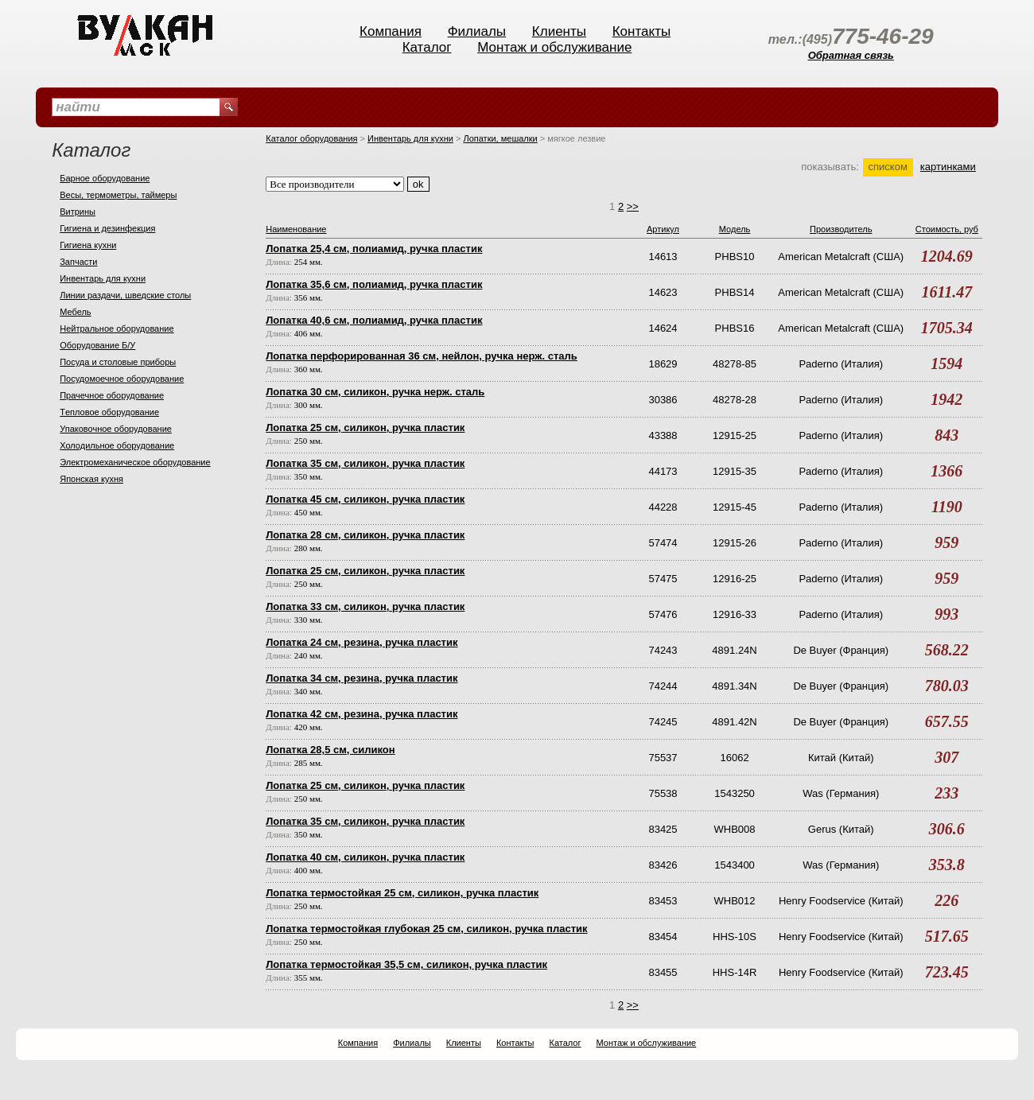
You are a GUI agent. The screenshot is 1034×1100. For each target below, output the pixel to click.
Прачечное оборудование (112, 395)
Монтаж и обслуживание (554, 47)
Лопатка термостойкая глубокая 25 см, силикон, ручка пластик (426, 929)
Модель (734, 229)
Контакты (641, 31)
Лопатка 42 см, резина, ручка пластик (361, 714)
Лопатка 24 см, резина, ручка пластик (361, 642)
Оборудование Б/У (97, 345)
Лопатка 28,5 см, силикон (330, 750)
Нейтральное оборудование (116, 328)
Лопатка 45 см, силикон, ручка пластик (365, 499)
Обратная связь (851, 55)
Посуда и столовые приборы (118, 362)
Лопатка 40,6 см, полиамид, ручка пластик (374, 320)
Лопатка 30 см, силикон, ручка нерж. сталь (375, 392)
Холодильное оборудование (117, 445)
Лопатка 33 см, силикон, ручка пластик (365, 606)
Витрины (77, 211)
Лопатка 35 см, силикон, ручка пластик (365, 463)
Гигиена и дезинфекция (107, 228)
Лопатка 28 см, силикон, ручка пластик (365, 535)
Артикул (663, 229)
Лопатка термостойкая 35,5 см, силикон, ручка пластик (406, 964)
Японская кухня (91, 479)
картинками (948, 167)
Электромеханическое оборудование (135, 462)
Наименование (296, 229)
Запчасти (78, 261)
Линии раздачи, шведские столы (125, 295)
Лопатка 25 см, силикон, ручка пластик (365, 427)
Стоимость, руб (946, 229)
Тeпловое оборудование (109, 412)
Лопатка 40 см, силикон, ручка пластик (365, 857)
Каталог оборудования (311, 138)
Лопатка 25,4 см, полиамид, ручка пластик (374, 249)
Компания (391, 31)
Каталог (427, 47)
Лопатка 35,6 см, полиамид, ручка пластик (374, 284)
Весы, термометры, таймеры (118, 195)
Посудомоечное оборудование (122, 378)
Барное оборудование (105, 178)
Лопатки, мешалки (500, 138)
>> (633, 206)
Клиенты (559, 31)
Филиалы (477, 31)
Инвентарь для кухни (103, 278)
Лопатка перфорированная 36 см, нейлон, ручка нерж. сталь (421, 356)
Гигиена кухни (88, 245)
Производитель (841, 229)
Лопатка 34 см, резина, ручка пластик (361, 678)
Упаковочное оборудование (116, 428)
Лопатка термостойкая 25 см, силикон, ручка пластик (402, 893)
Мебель (75, 312)
